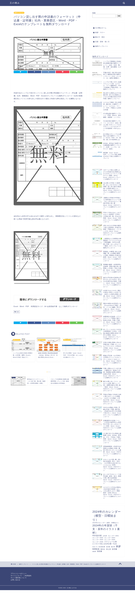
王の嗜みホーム (100, 28)
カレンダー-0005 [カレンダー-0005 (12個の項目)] (109, 539)
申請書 (17, 311)
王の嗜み (15, 2)
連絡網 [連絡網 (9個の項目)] (94, 551)
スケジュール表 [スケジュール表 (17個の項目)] (110, 542)
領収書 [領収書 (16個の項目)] (99, 551)
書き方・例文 (100, 37)
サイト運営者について (19, 578)
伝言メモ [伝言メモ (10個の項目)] (95, 546)
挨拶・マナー (100, 32)
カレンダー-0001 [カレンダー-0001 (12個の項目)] (113, 536)
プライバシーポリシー (19, 573)
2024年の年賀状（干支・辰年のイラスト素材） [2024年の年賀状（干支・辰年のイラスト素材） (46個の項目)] (106, 529)
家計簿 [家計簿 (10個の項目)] (113, 546)
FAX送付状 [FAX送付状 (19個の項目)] (97, 536)
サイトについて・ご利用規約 (21, 575)
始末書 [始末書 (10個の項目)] (108, 546)
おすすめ (74, 587)
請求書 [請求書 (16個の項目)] (114, 549)
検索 (94, 13)
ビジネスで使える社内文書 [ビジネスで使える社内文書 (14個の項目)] (102, 544)
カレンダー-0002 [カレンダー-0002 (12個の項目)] (97, 537)
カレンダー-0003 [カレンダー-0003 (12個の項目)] (109, 537)
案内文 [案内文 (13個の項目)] (103, 549)
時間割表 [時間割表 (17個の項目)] (96, 549)
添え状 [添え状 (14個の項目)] (108, 549)
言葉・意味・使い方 (102, 41)
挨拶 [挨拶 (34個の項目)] (118, 546)
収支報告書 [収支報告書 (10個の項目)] (102, 546)
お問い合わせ (15, 580)
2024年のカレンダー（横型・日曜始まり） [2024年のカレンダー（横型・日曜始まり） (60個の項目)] (106, 515)
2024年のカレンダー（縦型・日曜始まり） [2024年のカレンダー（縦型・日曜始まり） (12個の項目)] (105, 522)
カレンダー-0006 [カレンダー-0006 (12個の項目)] (97, 542)
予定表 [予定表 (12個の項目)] (115, 544)
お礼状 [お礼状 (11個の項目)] (105, 536)
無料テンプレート (19, 12)
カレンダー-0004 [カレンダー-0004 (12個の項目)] (97, 539)
